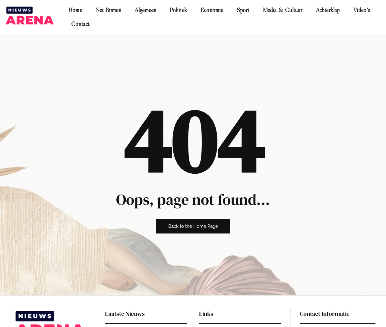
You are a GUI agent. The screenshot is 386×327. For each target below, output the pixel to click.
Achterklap (328, 10)
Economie (211, 10)
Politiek (178, 10)
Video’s (361, 10)
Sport (243, 10)
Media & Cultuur (282, 10)
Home (75, 10)
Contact (80, 23)
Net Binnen (108, 10)
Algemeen (145, 10)
